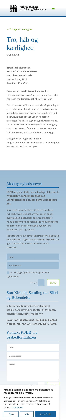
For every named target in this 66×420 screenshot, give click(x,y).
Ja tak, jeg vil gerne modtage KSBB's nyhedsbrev (28, 274)
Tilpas (11, 414)
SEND (53, 282)
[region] (30, 402)
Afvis (26, 414)
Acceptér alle (45, 414)
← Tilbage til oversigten (19, 29)
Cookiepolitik (17, 407)
